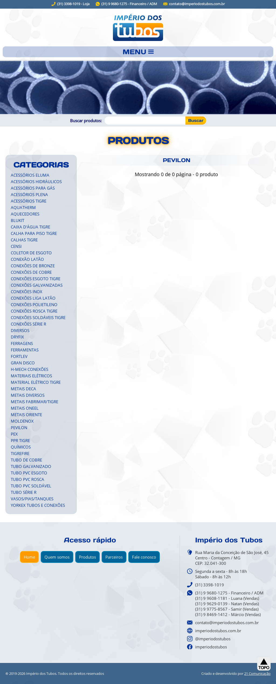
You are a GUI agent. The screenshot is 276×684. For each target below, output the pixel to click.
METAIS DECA (23, 388)
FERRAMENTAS (25, 350)
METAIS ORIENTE (26, 414)
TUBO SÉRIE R (23, 492)
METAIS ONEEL (25, 408)
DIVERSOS (20, 330)
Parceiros (114, 557)
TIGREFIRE (20, 453)
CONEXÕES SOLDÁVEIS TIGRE (38, 317)
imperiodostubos (211, 646)
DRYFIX (17, 337)
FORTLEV (19, 356)
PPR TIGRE (20, 440)
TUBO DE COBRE (26, 460)
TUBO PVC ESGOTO (29, 473)
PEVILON (19, 427)
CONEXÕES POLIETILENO (34, 304)
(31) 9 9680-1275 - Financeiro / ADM (129, 4)
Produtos (87, 557)
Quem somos (57, 557)
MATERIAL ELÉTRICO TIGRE (36, 382)
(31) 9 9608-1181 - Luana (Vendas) (227, 598)
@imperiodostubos (212, 638)
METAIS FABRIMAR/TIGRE (34, 401)
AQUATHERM (23, 207)
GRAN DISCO (23, 362)
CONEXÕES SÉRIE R (28, 324)
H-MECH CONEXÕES (29, 369)
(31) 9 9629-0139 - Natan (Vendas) (227, 603)
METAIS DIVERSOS (27, 395)
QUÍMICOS (21, 447)
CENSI (16, 246)
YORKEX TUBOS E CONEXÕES (38, 505)
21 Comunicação (257, 673)
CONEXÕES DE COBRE (31, 272)
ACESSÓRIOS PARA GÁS (33, 188)
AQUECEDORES (25, 214)
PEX (14, 434)
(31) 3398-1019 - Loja (73, 4)
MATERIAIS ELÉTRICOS (31, 375)
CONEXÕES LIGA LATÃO (33, 298)
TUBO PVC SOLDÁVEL (31, 485)
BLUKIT (17, 220)
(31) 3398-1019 (209, 584)
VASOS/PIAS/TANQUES (32, 498)
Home (29, 557)
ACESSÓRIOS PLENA (29, 194)
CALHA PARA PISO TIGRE (34, 233)
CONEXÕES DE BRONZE (33, 265)
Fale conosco (144, 557)
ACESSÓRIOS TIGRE (28, 201)
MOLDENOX (22, 421)
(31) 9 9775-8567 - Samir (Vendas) (226, 609)
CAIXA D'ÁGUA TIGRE (30, 227)
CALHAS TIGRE (24, 239)
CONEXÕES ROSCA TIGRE (34, 311)
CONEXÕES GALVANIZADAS (37, 285)
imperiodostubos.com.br (218, 630)
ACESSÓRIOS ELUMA (30, 175)
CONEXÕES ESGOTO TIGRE (35, 278)
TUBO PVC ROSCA (27, 479)
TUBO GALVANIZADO (31, 466)
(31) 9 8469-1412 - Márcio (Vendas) (228, 614)
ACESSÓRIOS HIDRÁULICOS (36, 181)
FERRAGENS (22, 343)
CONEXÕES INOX (26, 291)
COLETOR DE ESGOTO (31, 252)
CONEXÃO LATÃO (27, 259)
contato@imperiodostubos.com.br (197, 4)
